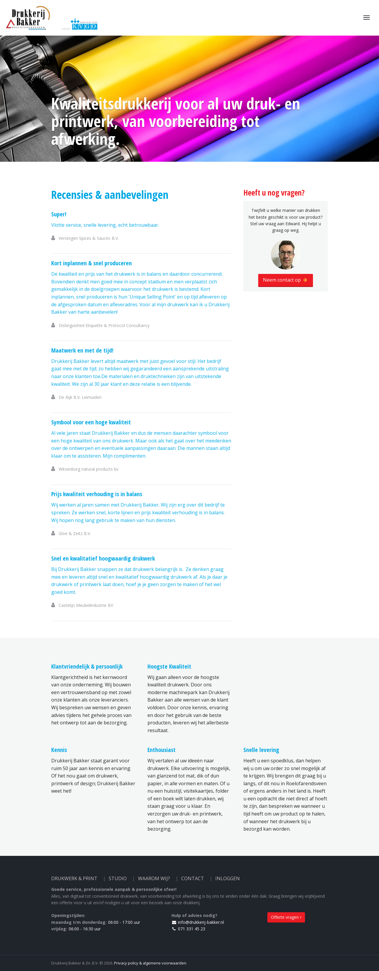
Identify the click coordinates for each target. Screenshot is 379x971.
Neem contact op (285, 280)
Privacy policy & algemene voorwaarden (150, 963)
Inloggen (227, 878)
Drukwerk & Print (74, 878)
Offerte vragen (286, 917)
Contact (192, 878)
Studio (118, 878)
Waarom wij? (154, 878)
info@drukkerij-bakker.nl (197, 922)
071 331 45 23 (188, 929)
